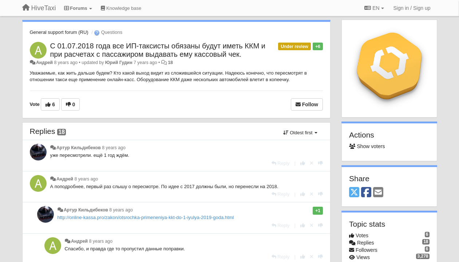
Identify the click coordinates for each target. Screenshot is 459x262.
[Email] (378, 192)
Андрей (44, 62)
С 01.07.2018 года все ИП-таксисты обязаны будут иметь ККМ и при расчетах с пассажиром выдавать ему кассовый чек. (158, 50)
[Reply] (281, 163)
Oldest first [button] (300, 132)
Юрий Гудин (118, 62)
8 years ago (114, 147)
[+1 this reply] (302, 163)
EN (374, 8)
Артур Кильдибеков (78, 147)
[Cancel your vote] (311, 163)
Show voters (367, 146)
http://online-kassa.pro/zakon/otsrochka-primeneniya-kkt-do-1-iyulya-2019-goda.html (146, 217)
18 (170, 62)
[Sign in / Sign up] (412, 8)
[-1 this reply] (320, 163)
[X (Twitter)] (354, 192)
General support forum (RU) (59, 32)
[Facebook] (366, 192)
